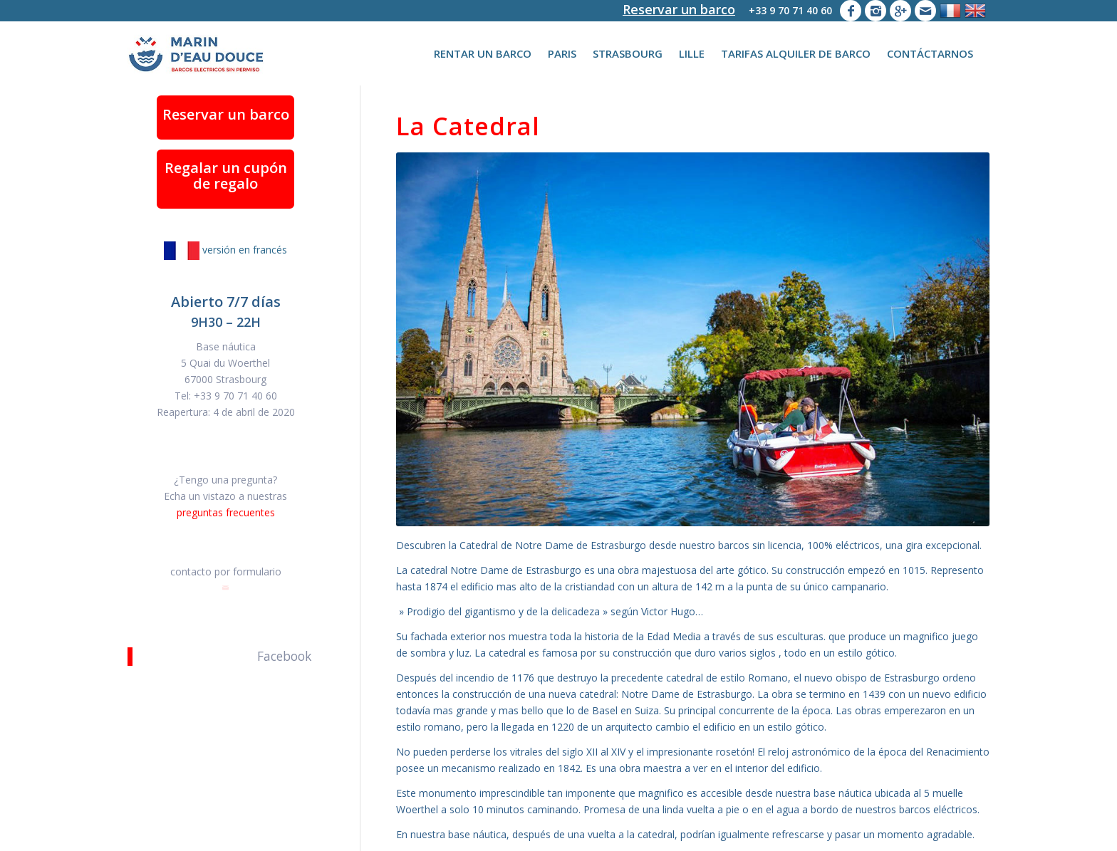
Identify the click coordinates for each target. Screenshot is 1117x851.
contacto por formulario (225, 571)
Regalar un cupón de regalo (226, 175)
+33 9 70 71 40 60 (790, 10)
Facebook (284, 656)
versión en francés (225, 249)
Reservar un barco (679, 9)
